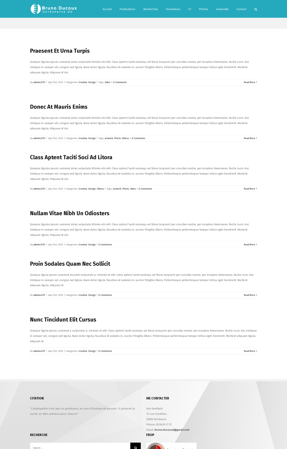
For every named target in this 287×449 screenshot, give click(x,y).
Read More (249, 82)
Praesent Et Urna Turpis (60, 51)
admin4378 (39, 82)
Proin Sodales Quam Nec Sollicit (70, 264)
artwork (109, 138)
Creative (83, 82)
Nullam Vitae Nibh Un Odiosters (69, 213)
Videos (125, 138)
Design (92, 82)
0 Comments (120, 82)
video (107, 82)
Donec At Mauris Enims (58, 107)
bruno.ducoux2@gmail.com (171, 429)
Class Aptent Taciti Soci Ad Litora (71, 157)
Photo (117, 138)
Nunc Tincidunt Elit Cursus (63, 319)
